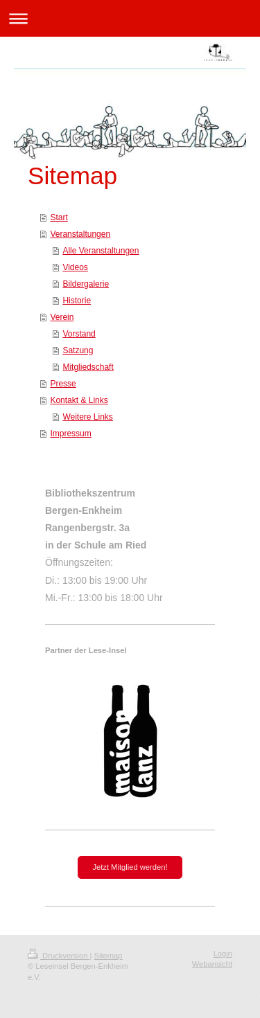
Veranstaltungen (80, 234)
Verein (61, 317)
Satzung (77, 350)
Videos (74, 267)
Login (223, 953)
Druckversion (59, 956)
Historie (76, 300)
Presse (63, 384)
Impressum (70, 433)
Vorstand (78, 334)
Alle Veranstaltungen (100, 251)
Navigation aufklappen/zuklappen (130, 18)
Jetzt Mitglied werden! (129, 867)
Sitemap (108, 956)
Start (58, 217)
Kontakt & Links (78, 400)
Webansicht (212, 964)
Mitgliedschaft (87, 367)
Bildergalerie (85, 284)
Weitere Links (87, 417)
